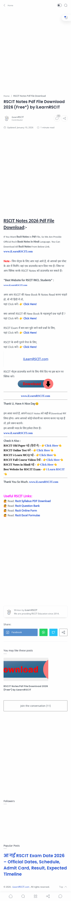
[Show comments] (60, 896)
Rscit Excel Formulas (27, 515)
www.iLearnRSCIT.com (18, 251)
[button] (9, 5)
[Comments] (57, 118)
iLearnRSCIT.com (21, 886)
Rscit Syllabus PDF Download (33, 501)
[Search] (65, 5)
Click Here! (30, 304)
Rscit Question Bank (27, 505)
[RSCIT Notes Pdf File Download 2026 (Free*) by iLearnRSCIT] (26, 669)
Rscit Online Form (26, 510)
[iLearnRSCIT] (18, 117)
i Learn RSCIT (55, 469)
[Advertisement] (35, 50)
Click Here (51, 445)
